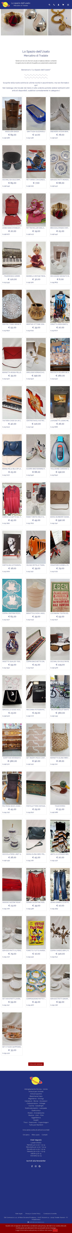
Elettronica (36, 1110)
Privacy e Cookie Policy (33, 1213)
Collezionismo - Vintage (36, 1103)
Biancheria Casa (36, 1096)
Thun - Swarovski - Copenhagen (36, 1122)
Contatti (44, 1135)
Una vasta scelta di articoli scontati (36, 1130)
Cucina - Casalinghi (36, 1106)
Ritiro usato (36, 1135)
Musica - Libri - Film (36, 1115)
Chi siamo (26, 1135)
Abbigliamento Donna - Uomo (36, 1089)
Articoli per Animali (36, 1091)
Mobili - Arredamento (36, 1113)
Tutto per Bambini (36, 1125)
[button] (5, 18)
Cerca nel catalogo (35, 1064)
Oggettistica (36, 1118)
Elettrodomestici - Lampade (36, 1108)
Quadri (35, 1120)
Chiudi (55, 1230)
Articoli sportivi (36, 1094)
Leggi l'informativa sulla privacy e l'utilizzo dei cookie (33, 1230)
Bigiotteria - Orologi (36, 1098)
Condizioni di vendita (50, 1213)
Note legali (18, 1213)
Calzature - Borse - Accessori (36, 1101)
